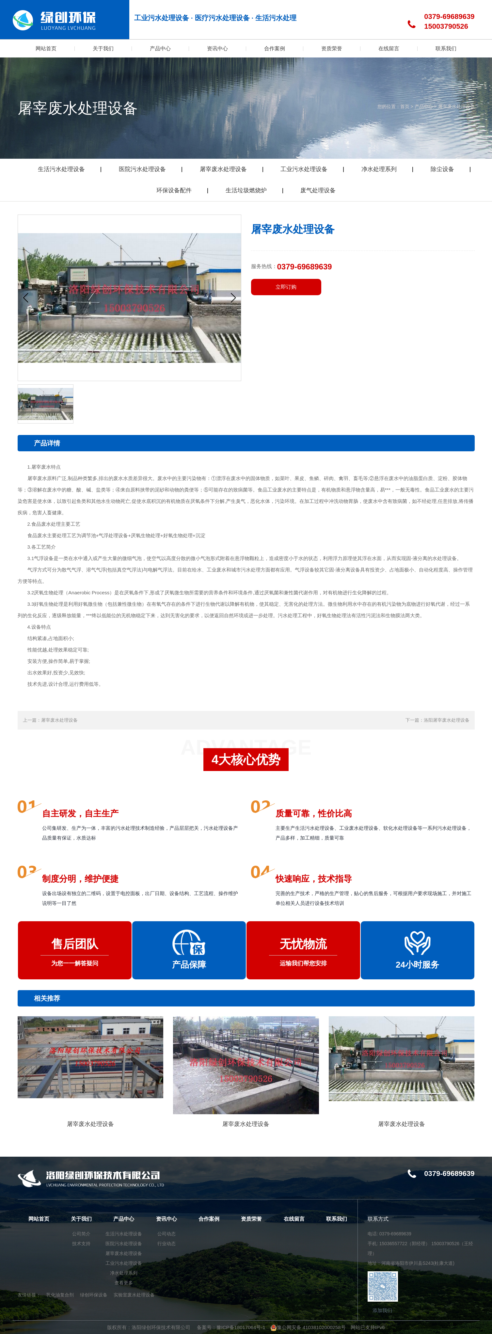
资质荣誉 (251, 1219)
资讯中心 (166, 1219)
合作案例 (208, 1219)
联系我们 (336, 1219)
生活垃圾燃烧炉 (246, 190)
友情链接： (29, 1294)
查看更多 (124, 1282)
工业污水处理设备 (303, 169)
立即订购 (286, 287)
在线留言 (294, 1219)
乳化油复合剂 (60, 1294)
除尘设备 (442, 169)
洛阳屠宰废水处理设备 (446, 720)
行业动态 (166, 1243)
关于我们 (81, 1219)
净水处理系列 (379, 169)
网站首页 (38, 1219)
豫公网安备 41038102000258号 (308, 1327)
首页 (404, 106)
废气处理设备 (318, 190)
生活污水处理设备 (61, 169)
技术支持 (81, 1243)
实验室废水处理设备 (134, 1294)
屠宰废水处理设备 (456, 106)
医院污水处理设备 (142, 169)
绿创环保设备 (93, 1294)
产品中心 (424, 106)
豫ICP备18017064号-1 (240, 1327)
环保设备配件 (174, 190)
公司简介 (81, 1233)
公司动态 (166, 1233)
